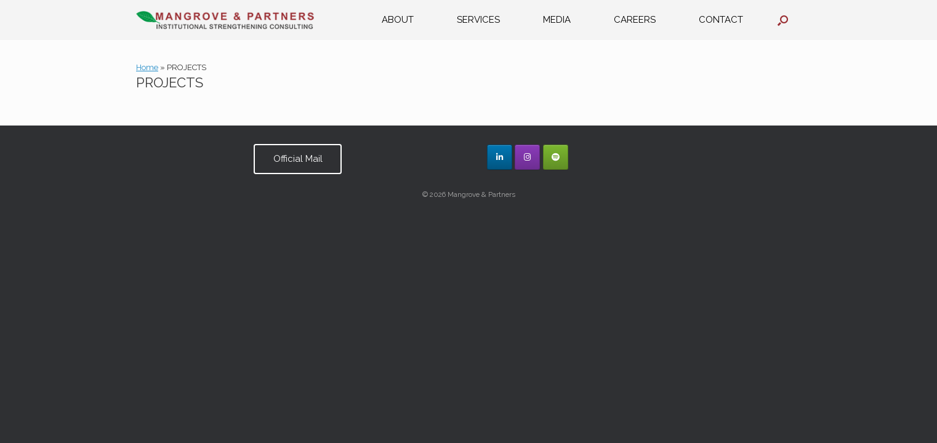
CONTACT (721, 19)
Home (147, 67)
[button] (783, 20)
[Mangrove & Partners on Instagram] (527, 157)
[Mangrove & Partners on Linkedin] (499, 157)
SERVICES (478, 19)
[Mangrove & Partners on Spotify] (555, 157)
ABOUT (398, 19)
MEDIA (557, 19)
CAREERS (635, 19)
